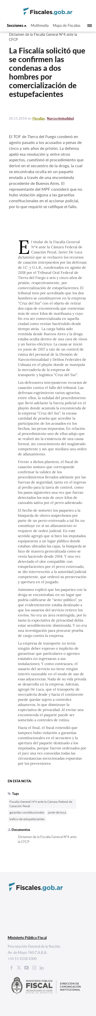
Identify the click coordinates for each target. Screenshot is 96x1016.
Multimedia (40, 25)
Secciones (17, 25)
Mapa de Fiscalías (66, 25)
